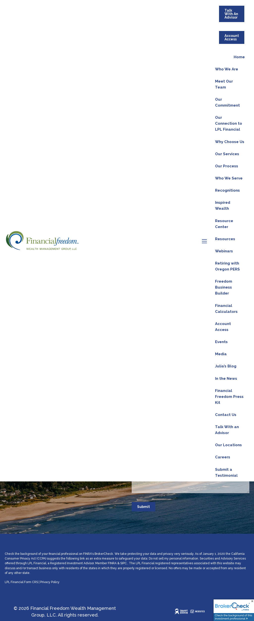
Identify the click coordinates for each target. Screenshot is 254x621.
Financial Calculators (226, 308)
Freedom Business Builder (223, 287)
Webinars (224, 251)
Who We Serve (229, 178)
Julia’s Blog (225, 366)
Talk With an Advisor (227, 430)
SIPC (123, 563)
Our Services (227, 154)
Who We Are (226, 69)
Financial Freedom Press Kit (229, 396)
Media (221, 354)
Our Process (226, 166)
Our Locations (228, 445)
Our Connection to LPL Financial (228, 123)
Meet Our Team (224, 84)
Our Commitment (227, 102)
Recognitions (227, 190)
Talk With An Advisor (231, 13)
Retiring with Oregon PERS (227, 266)
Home (239, 57)
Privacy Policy (50, 582)
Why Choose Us (229, 142)
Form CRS (31, 582)
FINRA (112, 563)
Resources (225, 239)
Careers (222, 457)
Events (221, 342)
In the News (226, 378)
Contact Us (225, 415)
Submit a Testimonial (226, 472)
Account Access (231, 37)
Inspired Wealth (222, 205)
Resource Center (224, 224)
